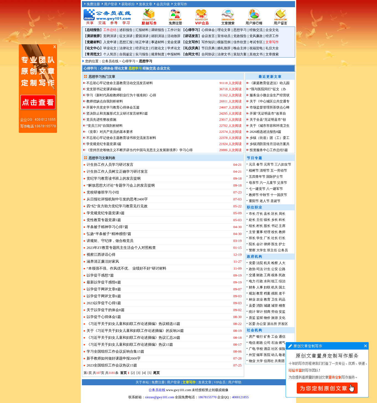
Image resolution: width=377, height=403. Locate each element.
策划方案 (240, 54)
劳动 (274, 312)
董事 (259, 232)
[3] (138, 373)
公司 (267, 343)
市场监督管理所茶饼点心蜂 (270, 107)
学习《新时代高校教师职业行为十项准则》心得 (121, 95)
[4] (144, 373)
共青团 (280, 361)
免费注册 (93, 4)
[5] (149, 373)
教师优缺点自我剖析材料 (104, 101)
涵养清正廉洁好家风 (103, 261)
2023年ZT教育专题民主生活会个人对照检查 (121, 248)
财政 (259, 275)
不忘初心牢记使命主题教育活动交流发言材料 (119, 83)
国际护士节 (274, 177)
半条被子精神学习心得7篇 (107, 227)
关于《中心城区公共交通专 (270, 101)
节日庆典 (208, 48)
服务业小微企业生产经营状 (270, 95)
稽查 (282, 306)
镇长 (267, 220)
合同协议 (208, 54)
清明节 (265, 170)
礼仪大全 (272, 48)
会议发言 (208, 36)
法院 (259, 263)
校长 (274, 232)
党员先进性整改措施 (101, 120)
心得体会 (208, 30)
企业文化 (272, 30)
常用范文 (93, 54)
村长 (259, 226)
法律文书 (224, 54)
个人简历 (110, 54)
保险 (282, 349)
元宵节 (269, 164)
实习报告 (142, 54)
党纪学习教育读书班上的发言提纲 (114, 178)
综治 (282, 281)
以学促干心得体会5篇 (104, 317)
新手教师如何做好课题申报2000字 (114, 358)
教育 (259, 293)
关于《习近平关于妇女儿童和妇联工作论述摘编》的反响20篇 (135, 331)
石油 (274, 343)
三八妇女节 (283, 164)
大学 (259, 361)
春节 (259, 164)
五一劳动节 (278, 170)
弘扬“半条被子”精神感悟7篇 (109, 234)
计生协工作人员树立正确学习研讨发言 (117, 171)
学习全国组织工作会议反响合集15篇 (115, 351)
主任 (259, 220)
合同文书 (191, 54)
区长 (274, 214)
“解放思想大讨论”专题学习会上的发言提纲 (121, 185)
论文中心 (93, 48)
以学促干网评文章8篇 (104, 289)
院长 (252, 244)
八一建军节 (274, 189)
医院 (267, 355)
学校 (259, 349)
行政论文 (157, 48)
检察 (274, 263)
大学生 (261, 250)
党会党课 (173, 42)
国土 (282, 287)
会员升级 (163, 4)
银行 (259, 337)
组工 (274, 281)
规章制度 (157, 54)
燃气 (282, 343)
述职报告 (126, 30)
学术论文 (173, 48)
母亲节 (254, 183)
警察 (252, 250)
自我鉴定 (126, 54)
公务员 (283, 250)
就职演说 (157, 36)
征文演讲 (126, 36)
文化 (282, 318)
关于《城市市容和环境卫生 (270, 126)
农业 (259, 299)
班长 (252, 238)
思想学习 (240, 30)
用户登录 (110, 4)
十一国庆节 (278, 195)
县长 (267, 214)
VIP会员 (220, 382)
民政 (282, 275)
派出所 (272, 324)
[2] (133, 373)
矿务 (267, 337)
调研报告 (157, 30)
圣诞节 (275, 201)
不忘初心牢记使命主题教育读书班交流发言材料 (121, 138)
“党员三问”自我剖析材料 (104, 126)
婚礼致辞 (224, 48)
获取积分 (128, 4)
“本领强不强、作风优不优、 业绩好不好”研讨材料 (126, 268)
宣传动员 (224, 36)
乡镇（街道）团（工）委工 (270, 138)
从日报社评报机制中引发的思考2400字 (117, 199)
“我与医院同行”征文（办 (268, 89)
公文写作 (191, 42)
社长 (274, 238)
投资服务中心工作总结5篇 (269, 150)
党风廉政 (256, 36)
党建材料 (93, 42)
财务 (252, 287)
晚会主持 (240, 48)
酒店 (267, 349)
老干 (282, 293)
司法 (259, 269)
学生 (259, 238)
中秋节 (265, 195)
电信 (252, 343)
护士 (282, 244)
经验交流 (256, 30)
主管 (252, 232)
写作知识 (208, 42)
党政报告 (240, 36)
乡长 (274, 220)
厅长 (259, 214)
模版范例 (224, 42)
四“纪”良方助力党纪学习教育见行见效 (117, 206)
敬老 (282, 355)
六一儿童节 (268, 183)
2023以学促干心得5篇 (104, 303)
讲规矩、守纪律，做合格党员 (110, 241)
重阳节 (254, 201)
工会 (274, 337)
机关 (267, 263)
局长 (282, 214)
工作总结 (110, 30)
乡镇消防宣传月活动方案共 (270, 144)
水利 (267, 281)
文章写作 (180, 4)
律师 (267, 244)
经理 (267, 232)
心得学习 (191, 30)
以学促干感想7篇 (100, 275)
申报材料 (173, 54)
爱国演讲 (142, 36)
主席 (282, 226)
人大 (282, 263)
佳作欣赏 (240, 42)
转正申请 (142, 42)
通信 (282, 337)
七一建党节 (257, 189)
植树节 (254, 170)
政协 (252, 269)
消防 (259, 306)
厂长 (267, 238)
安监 (282, 312)
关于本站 (142, 382)
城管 (274, 306)
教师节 (254, 195)
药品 (282, 299)
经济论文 (142, 48)
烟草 (259, 355)
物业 (252, 361)
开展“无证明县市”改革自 (268, 113)
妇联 (267, 287)
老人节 (265, 201)
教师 (282, 232)
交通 (252, 275)
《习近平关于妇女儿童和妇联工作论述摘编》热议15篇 (130, 344)
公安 (274, 269)
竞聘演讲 (110, 36)
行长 (282, 238)
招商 (267, 312)
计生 (267, 269)
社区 (274, 349)
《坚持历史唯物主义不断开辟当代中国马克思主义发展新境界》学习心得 (139, 150)
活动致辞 (173, 36)
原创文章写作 (38, 88)
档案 (267, 293)
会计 (259, 244)
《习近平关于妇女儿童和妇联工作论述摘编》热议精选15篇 (133, 324)
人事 (259, 287)
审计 (259, 312)
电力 (252, 281)
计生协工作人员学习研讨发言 (110, 164)
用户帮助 (234, 382)
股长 (267, 226)
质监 (252, 318)
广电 (252, 349)
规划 (252, 293)
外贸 (252, 355)
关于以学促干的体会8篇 (106, 310)
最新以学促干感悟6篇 (104, 282)
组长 (252, 226)
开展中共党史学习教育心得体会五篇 (113, 107)
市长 (252, 214)
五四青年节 (257, 177)
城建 (267, 306)
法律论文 (126, 48)
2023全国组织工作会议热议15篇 (112, 365)
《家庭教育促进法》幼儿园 (270, 83)
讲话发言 (191, 36)
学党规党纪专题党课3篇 (103, 144)
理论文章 (224, 30)
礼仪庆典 (191, 48)
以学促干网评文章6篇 (104, 296)
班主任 (272, 250)
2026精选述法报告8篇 (265, 132)
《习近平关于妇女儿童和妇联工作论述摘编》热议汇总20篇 (133, 337)
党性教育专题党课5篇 (104, 220)
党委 (252, 263)
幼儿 (274, 355)
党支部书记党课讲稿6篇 (103, 89)
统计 (252, 312)
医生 (274, 244)
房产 (252, 337)
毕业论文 (110, 48)
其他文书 (256, 54)
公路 (282, 269)
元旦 (252, 164)
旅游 (274, 318)
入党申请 (110, 42)
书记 (274, 226)
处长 (252, 220)
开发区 (283, 324)
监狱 (259, 318)
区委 (252, 324)
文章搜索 (272, 54)
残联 (274, 293)
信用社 (269, 361)
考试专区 (256, 42)
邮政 (259, 343)
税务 (274, 275)
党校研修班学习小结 (103, 192)
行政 (259, 281)
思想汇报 (126, 42)
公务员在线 (110, 61)
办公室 (261, 324)
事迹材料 (157, 42)
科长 (282, 220)
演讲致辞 (93, 36)
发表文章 (145, 4)
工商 (267, 275)
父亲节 (282, 183)
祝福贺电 (256, 48)
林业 (252, 299)
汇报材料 (142, 30)
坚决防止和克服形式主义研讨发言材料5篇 (117, 113)
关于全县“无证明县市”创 (268, 120)
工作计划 (173, 30)
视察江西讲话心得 (101, 254)
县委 (252, 306)
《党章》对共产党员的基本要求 (109, 132)
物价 (267, 318)
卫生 (274, 299)
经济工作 (272, 36)
